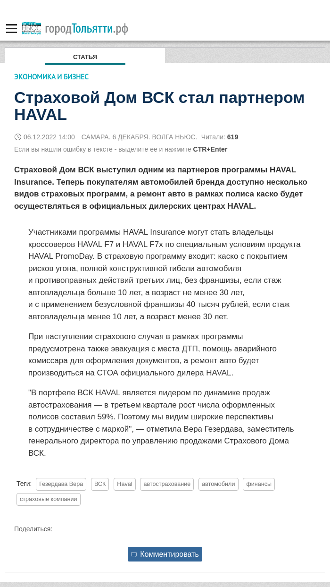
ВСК (100, 484)
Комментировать (165, 554)
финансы (259, 484)
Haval (124, 484)
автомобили (218, 484)
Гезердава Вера (61, 484)
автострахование (166, 484)
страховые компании (48, 499)
